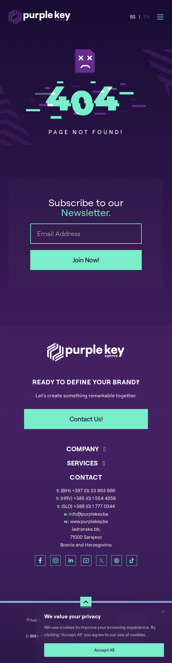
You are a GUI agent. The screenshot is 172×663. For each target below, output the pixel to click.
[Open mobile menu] (160, 16)
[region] (104, 634)
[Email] (86, 233)
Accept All (104, 650)
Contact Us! (86, 419)
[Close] (165, 611)
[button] (86, 451)
